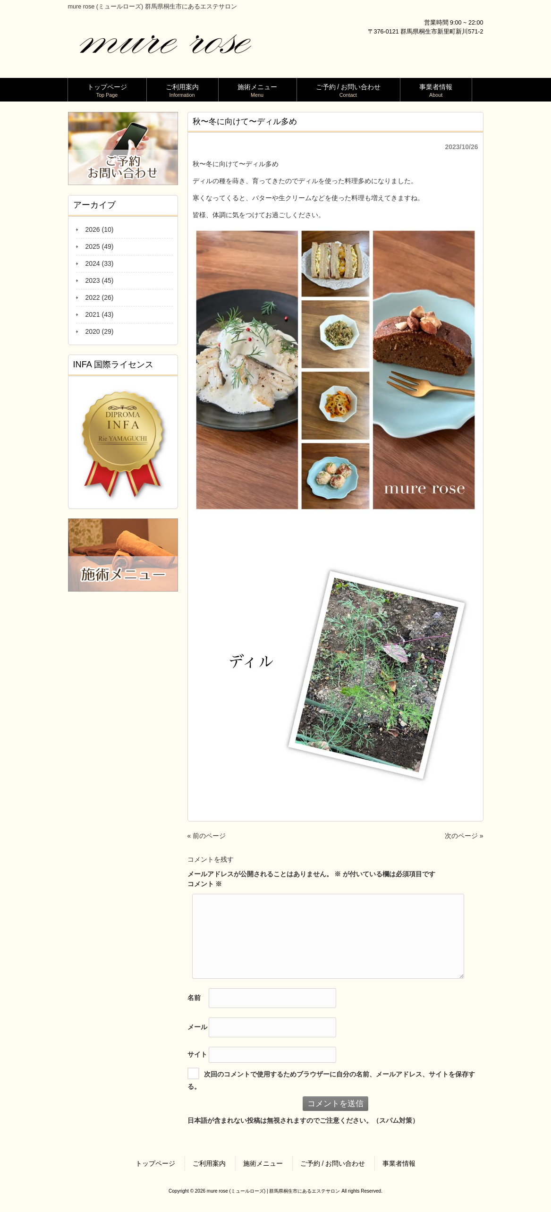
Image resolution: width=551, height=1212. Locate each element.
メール (197, 1026)
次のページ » (464, 835)
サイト (197, 1054)
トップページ (155, 1163)
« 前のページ (206, 835)
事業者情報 (398, 1163)
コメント (204, 884)
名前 (194, 997)
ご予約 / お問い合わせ (332, 1163)
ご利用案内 (209, 1163)
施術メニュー (263, 1163)
